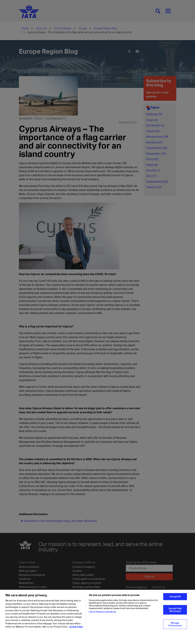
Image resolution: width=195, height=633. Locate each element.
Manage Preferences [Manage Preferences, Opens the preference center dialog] (175, 626)
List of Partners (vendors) (102, 614)
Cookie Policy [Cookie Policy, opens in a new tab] (76, 629)
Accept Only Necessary (175, 612)
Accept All (175, 599)
